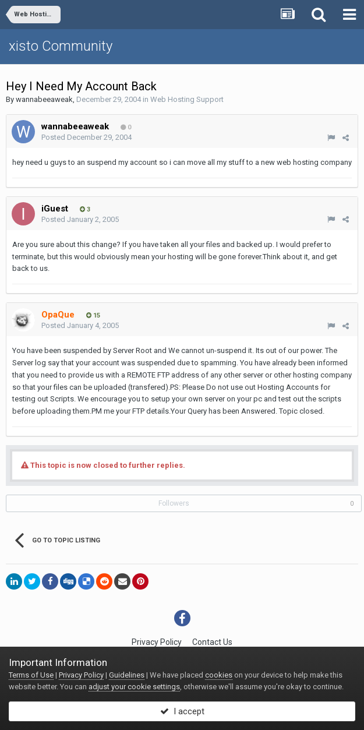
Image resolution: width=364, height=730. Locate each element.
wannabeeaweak (44, 99)
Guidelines (126, 675)
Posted (86, 137)
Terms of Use (31, 675)
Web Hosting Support (187, 99)
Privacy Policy (157, 642)
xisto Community (60, 46)
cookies (218, 675)
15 (93, 315)
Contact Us (212, 642)
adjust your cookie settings (134, 686)
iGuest (54, 208)
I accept (182, 711)
